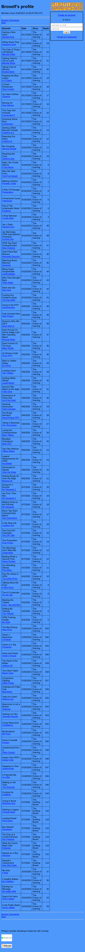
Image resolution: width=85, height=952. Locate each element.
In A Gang (7, 80)
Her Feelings (8, 839)
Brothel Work (8, 72)
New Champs (8, 248)
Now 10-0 (6, 444)
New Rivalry (8, 316)
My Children (8, 881)
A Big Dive (7, 391)
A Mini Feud (7, 587)
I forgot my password (67, 37)
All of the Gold (9, 400)
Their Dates (7, 282)
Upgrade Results (10, 716)
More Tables (8, 435)
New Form (7, 630)
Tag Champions (9, 518)
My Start (6, 622)
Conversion (7, 124)
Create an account (66, 15)
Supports (6, 265)
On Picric (6, 365)
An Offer (6, 777)
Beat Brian (7, 692)
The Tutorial (7, 613)
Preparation (7, 192)
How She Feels (9, 865)
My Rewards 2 (9, 498)
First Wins (7, 570)
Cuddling (6, 795)
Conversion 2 (8, 115)
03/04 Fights (8, 683)
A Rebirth (6, 639)
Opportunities (8, 307)
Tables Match (8, 451)
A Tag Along (7, 167)
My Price (6, 734)
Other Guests (8, 752)
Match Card (7, 673)
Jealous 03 (7, 666)
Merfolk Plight (8, 54)
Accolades (7, 463)
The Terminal (8, 787)
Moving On (7, 481)
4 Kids (5, 873)
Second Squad (9, 149)
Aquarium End (9, 44)
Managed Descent (11, 256)
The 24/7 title (8, 535)
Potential (6, 848)
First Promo (7, 543)
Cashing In (7, 141)
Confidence (7, 725)
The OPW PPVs (10, 579)
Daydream (7, 829)
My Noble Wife (9, 891)
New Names (8, 105)
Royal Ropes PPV (10, 418)
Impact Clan (8, 760)
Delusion (6, 855)
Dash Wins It (8, 326)
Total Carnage (9, 409)
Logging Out (8, 525)
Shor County (8, 89)
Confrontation (8, 274)
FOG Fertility (8, 899)
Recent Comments (10, 20)
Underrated (7, 553)
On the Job (7, 595)
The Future (7, 821)
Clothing (6, 97)
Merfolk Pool (8, 37)
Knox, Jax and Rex (11, 605)
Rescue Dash (8, 339)
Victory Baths (8, 907)
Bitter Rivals (8, 348)
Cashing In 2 (8, 132)
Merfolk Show (8, 63)
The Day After (8, 300)
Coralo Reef (8, 218)
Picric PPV (7, 356)
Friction (5, 742)
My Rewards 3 (9, 489)
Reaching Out (8, 803)
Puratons (6, 211)
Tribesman (7, 201)
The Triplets (7, 373)
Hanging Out (8, 227)
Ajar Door (6, 290)
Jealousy (6, 709)
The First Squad (9, 176)
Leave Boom (8, 383)
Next (3, 23)
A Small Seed (8, 812)
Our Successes (9, 425)
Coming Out (8, 239)
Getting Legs (8, 159)
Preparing (6, 647)
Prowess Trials (9, 183)
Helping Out (8, 699)
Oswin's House (9, 656)
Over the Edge (9, 472)
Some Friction (8, 561)
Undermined (8, 769)
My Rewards (8, 507)
